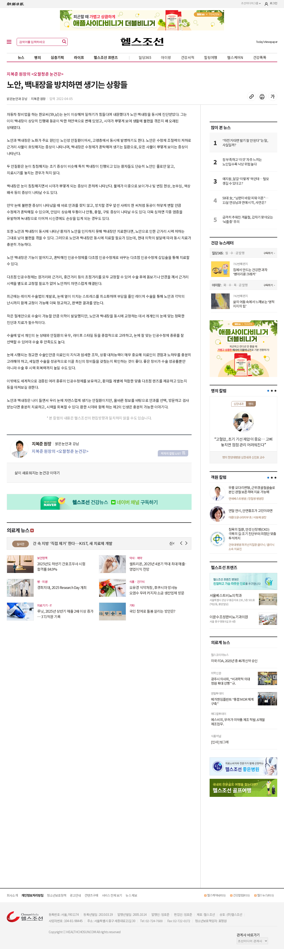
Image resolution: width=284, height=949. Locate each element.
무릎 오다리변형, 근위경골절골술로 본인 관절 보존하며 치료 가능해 (252, 489)
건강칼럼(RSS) (241, 895)
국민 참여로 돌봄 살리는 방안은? (152, 611)
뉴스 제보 (131, 895)
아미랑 (166, 57)
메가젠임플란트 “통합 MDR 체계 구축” (232, 701)
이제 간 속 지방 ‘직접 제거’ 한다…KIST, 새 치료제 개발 (76, 543)
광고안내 (75, 895)
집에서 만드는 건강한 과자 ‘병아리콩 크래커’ (250, 271)
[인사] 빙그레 (220, 742)
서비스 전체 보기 (112, 895)
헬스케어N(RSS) (216, 895)
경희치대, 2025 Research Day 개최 (62, 587)
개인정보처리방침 (32, 895)
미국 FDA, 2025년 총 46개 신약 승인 (234, 660)
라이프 (79, 57)
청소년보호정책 (56, 895)
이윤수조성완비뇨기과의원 (229, 616)
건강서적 (187, 57)
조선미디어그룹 (251, 3)
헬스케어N (235, 57)
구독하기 (268, 253)
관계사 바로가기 (248, 934)
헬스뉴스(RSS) (265, 895)
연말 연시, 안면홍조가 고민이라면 (251, 510)
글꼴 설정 (272, 96)
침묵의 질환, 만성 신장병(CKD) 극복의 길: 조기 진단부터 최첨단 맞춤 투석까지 (252, 533)
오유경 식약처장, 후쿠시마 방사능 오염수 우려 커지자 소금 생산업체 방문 (156, 590)
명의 (37, 57)
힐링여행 (210, 57)
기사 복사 (251, 96)
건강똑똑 (259, 57)
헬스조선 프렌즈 (106, 57)
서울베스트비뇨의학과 (226, 595)
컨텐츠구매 (91, 895)
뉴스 (21, 57)
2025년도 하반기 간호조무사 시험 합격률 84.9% (61, 566)
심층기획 (57, 57)
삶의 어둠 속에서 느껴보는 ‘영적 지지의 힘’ (254, 304)
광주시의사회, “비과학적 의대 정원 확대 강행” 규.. (230, 681)
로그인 (273, 3)
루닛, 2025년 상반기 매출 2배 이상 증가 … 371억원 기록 (65, 613)
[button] (268, 391)
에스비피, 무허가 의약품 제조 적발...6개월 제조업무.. (238, 721)
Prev (182, 543)
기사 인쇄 (262, 96)
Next (187, 543)
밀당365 (145, 57)
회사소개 (12, 895)
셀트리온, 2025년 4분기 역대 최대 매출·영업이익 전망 (158, 566)
